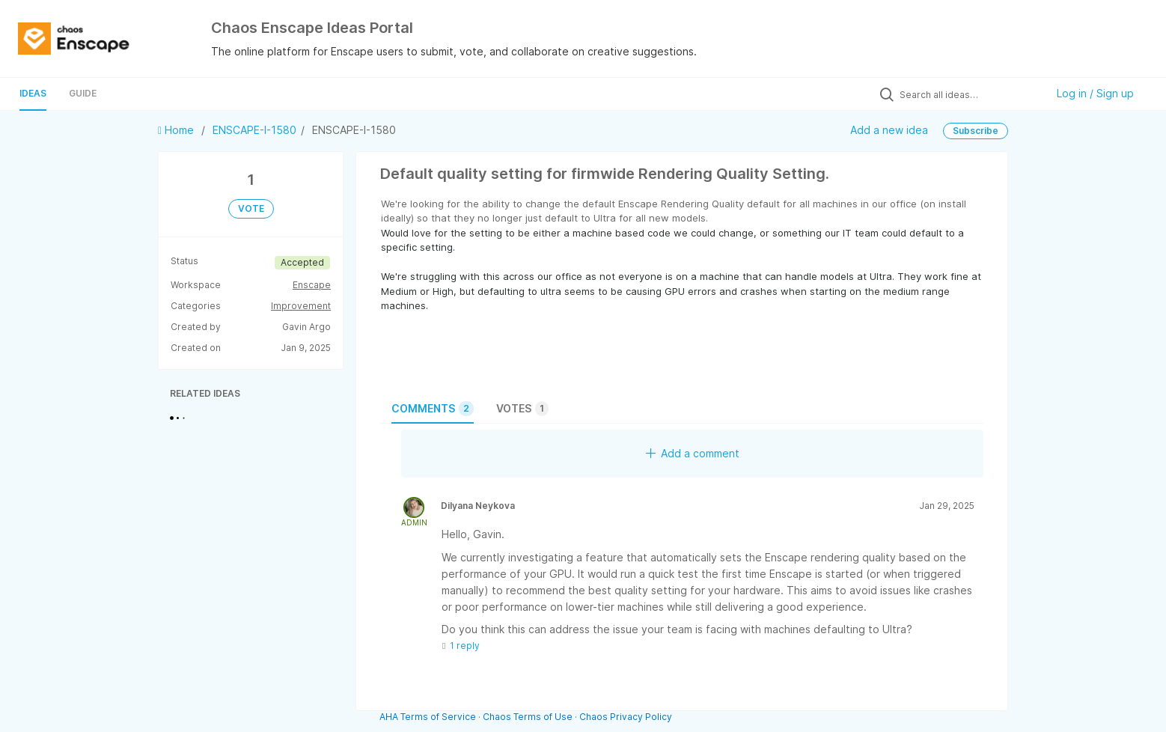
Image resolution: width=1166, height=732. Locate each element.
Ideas (32, 93)
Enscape (312, 284)
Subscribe (975, 130)
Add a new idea (889, 129)
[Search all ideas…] (969, 94)
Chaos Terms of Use (528, 716)
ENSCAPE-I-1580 (254, 129)
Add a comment (692, 453)
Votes (522, 408)
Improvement (301, 305)
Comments (432, 408)
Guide (83, 93)
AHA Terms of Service (428, 716)
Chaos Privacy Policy (625, 716)
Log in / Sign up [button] (1095, 93)
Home (177, 129)
